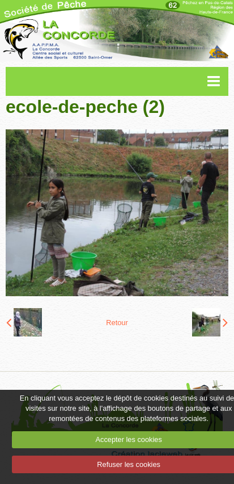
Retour (116, 322)
